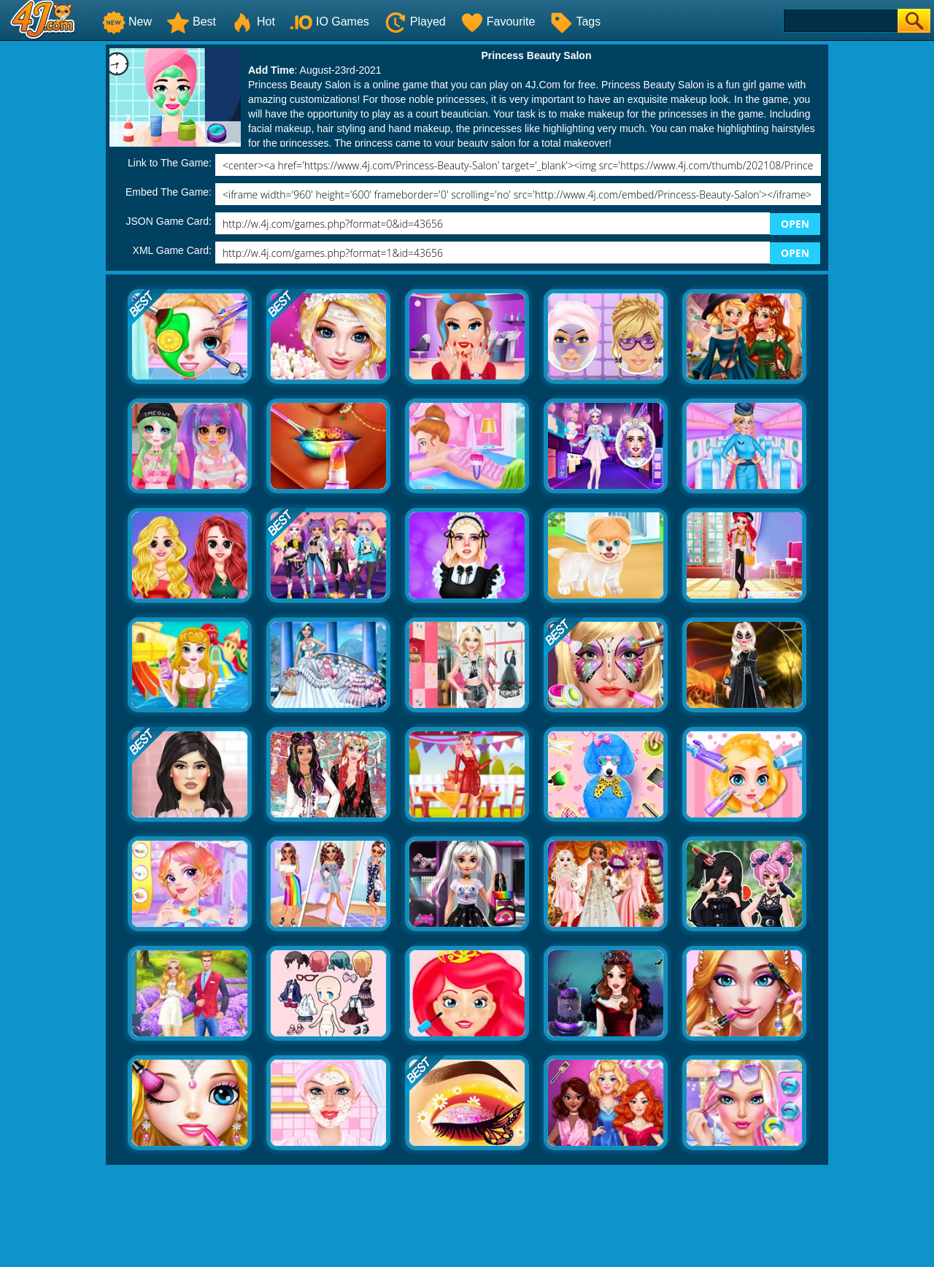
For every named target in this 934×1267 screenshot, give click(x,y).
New (127, 21)
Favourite (498, 21)
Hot (253, 21)
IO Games (329, 21)
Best (191, 21)
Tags (575, 21)
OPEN (795, 224)
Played (415, 21)
